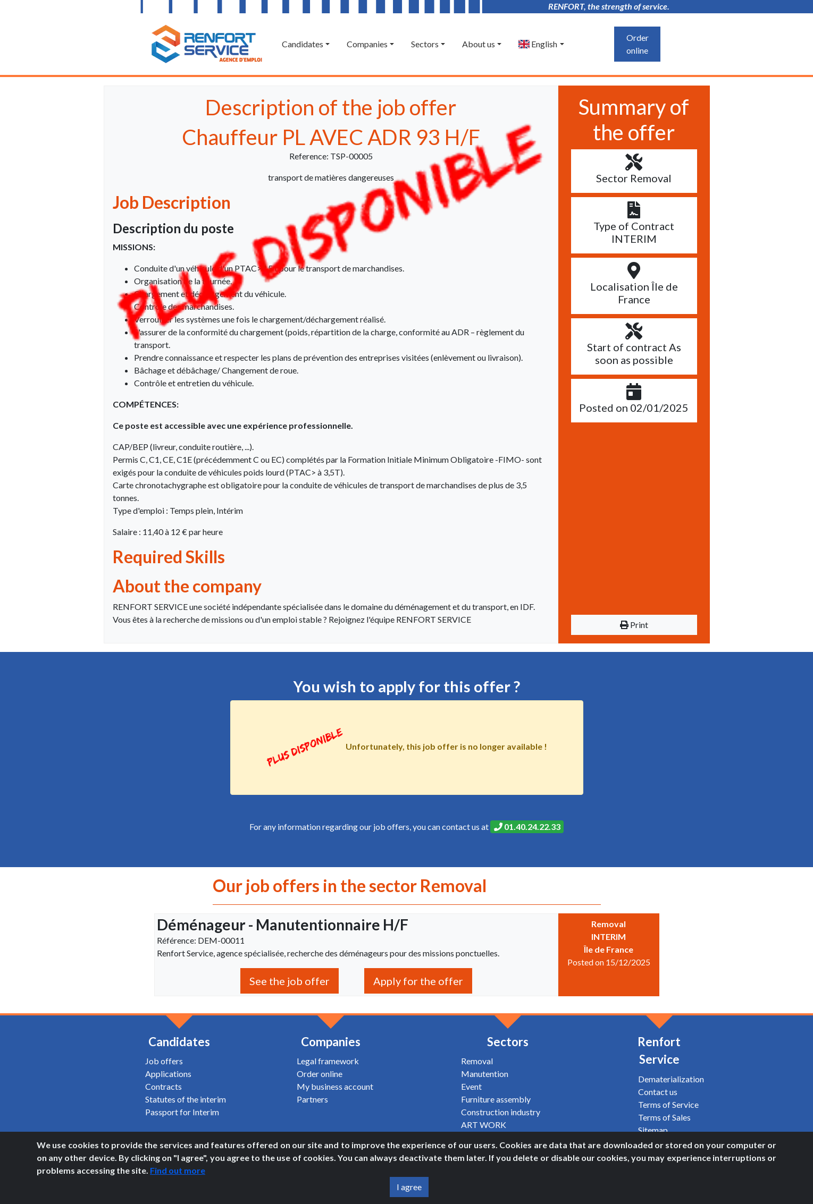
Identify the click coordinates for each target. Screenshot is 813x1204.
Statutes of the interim (185, 1099)
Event (471, 1086)
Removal (477, 1061)
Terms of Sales (664, 1117)
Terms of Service (668, 1104)
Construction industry (500, 1112)
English (537, 44)
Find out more (177, 1170)
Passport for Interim (182, 1112)
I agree (409, 1187)
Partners (312, 1099)
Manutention (484, 1074)
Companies (331, 1042)
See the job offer (289, 980)
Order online (637, 43)
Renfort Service (659, 1051)
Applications (168, 1074)
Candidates (179, 1042)
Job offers (164, 1061)
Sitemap (653, 1130)
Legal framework (328, 1061)
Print (634, 625)
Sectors (508, 1042)
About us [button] (478, 44)
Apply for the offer (418, 980)
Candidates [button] (302, 44)
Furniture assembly (496, 1099)
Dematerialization (671, 1079)
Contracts (163, 1086)
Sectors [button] (425, 44)
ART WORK (483, 1125)
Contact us (657, 1092)
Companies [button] (367, 44)
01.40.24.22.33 (527, 826)
